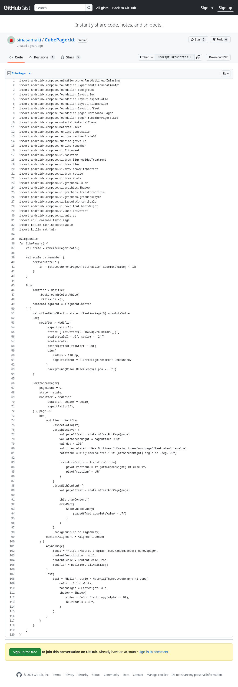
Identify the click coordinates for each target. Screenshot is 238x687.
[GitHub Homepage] (19, 675)
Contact (138, 675)
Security (83, 675)
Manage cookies (157, 675)
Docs (126, 675)
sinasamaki (29, 40)
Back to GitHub (124, 8)
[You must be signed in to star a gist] (198, 39)
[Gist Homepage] (17, 7)
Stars (71, 57)
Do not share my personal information (197, 675)
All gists (102, 8)
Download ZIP (218, 57)
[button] (198, 57)
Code (16, 57)
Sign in (207, 7)
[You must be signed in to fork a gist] (220, 39)
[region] (119, 357)
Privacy (69, 675)
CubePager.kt (60, 40)
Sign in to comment (153, 652)
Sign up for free (25, 652)
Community (111, 675)
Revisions (42, 57)
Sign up (225, 7)
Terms (57, 675)
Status (96, 675)
